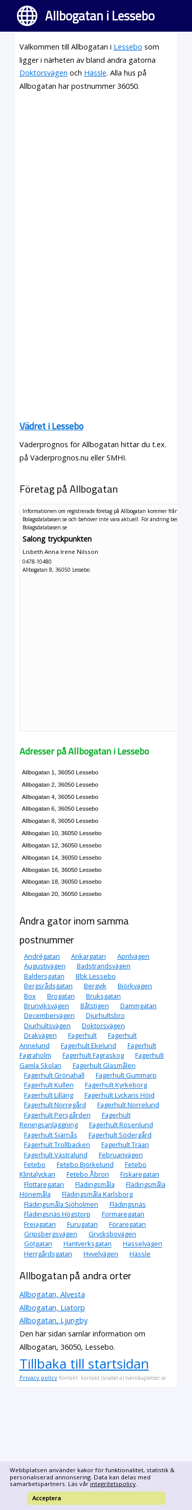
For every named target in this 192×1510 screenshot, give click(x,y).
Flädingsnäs (128, 1204)
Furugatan (82, 1224)
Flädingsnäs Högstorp (57, 1214)
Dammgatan (138, 1005)
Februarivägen (121, 1154)
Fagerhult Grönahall (54, 1075)
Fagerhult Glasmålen (104, 1065)
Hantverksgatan (87, 1244)
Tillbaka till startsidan (84, 1363)
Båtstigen (94, 1005)
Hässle (95, 73)
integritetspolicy (113, 1484)
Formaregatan (123, 1214)
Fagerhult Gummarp (126, 1075)
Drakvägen (40, 1035)
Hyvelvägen (100, 1253)
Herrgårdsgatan (48, 1253)
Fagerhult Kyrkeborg (116, 1085)
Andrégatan (42, 956)
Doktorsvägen (43, 73)
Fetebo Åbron (88, 1174)
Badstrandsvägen (104, 965)
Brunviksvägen (46, 1005)
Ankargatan (88, 956)
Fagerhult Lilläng (48, 1095)
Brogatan (61, 996)
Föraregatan (127, 1224)
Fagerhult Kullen (49, 1085)
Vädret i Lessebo (51, 426)
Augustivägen (45, 965)
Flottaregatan (44, 1184)
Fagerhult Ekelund (88, 1045)
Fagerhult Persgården (57, 1114)
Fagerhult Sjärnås (50, 1134)
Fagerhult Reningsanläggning (75, 1119)
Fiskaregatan (139, 1174)
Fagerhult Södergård (120, 1134)
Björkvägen (135, 985)
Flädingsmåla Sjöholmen (61, 1204)
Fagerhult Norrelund (128, 1104)
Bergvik (95, 985)
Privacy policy (38, 1377)
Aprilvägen (133, 956)
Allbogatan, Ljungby (53, 1320)
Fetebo (35, 1164)
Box (30, 996)
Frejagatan (40, 1224)
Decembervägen (49, 1015)
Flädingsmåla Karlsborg (97, 1194)
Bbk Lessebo (96, 976)
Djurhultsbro (105, 1015)
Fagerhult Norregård (55, 1104)
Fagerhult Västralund (56, 1154)
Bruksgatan (103, 996)
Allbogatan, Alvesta (52, 1294)
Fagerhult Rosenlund (121, 1124)
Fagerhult (82, 1035)
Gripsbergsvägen (50, 1233)
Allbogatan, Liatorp (52, 1307)
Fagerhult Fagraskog (93, 1055)
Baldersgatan (44, 976)
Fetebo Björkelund (85, 1164)
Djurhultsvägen (47, 1025)
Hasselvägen (142, 1244)
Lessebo (128, 47)
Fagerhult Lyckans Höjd (119, 1095)
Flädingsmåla (95, 1184)
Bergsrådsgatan (48, 985)
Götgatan (38, 1244)
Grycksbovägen (112, 1233)
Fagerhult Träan (125, 1144)
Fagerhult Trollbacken (57, 1144)
